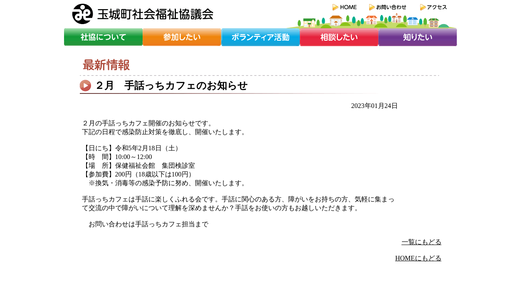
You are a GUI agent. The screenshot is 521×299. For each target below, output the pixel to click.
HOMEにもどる (418, 258)
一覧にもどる (422, 241)
